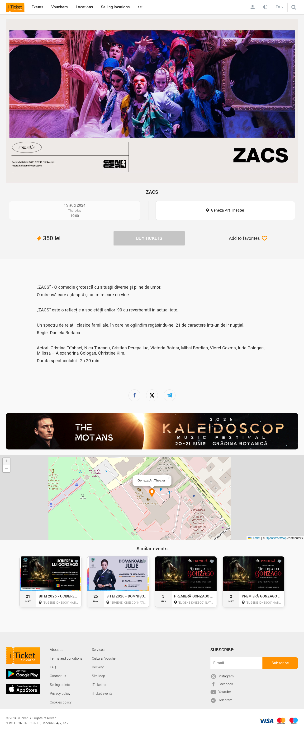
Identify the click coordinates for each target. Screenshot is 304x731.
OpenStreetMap (276, 538)
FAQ (53, 667)
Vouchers (59, 7)
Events (37, 7)
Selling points (60, 685)
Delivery (98, 667)
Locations (84, 7)
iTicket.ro (99, 685)
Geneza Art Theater (227, 210)
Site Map (98, 676)
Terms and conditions (66, 658)
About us (56, 650)
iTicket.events (102, 693)
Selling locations (115, 7)
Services (98, 650)
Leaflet (254, 538)
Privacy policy (60, 693)
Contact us (58, 676)
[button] (152, 493)
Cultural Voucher (104, 658)
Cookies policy (60, 702)
